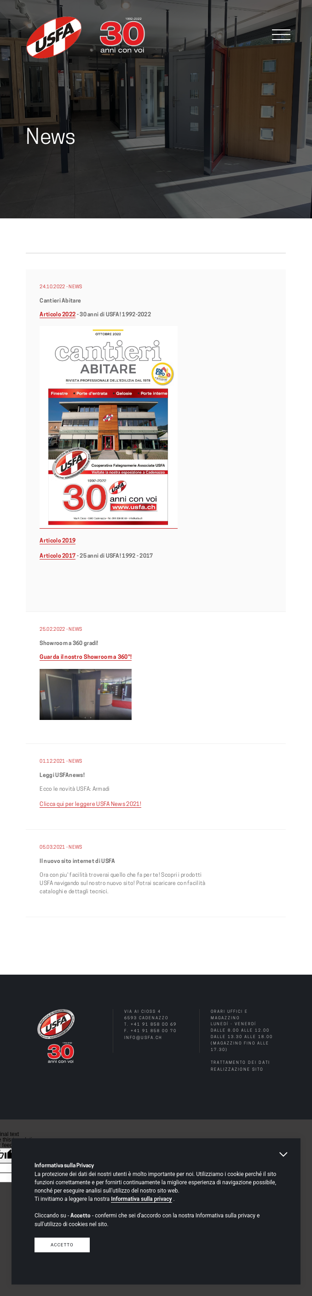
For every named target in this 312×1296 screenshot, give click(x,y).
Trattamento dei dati (240, 1061)
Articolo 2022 (57, 315)
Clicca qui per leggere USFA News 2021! (89, 803)
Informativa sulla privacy (141, 1199)
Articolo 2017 (57, 556)
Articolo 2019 (57, 540)
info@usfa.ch (142, 1036)
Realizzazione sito (237, 1068)
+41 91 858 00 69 (154, 1024)
